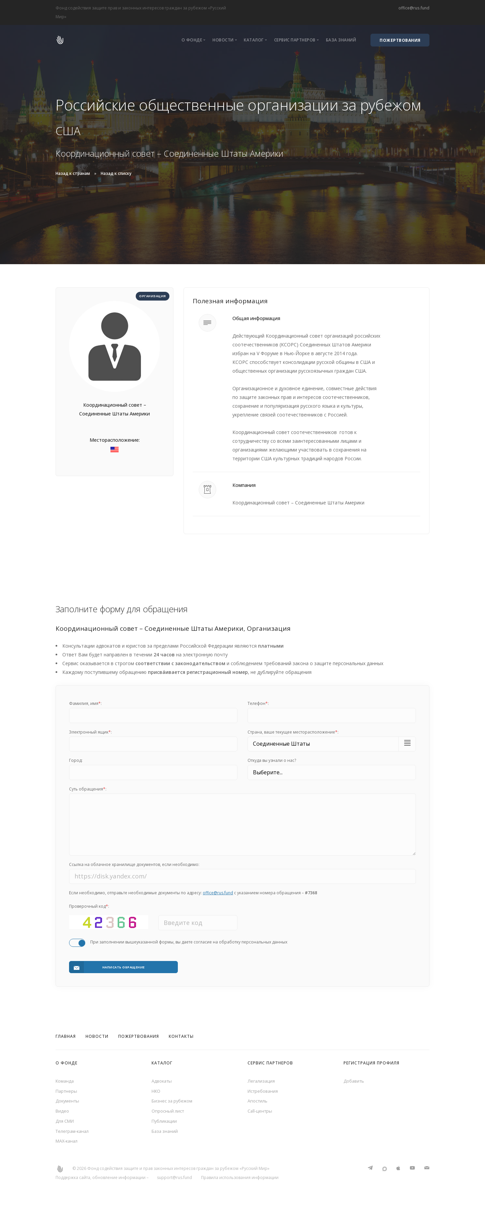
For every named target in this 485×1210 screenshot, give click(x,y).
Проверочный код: (89, 911)
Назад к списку (116, 173)
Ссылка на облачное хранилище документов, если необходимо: (134, 869)
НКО (157, 1090)
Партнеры (67, 1090)
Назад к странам (73, 173)
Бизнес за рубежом (174, 1101)
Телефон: (258, 703)
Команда (66, 1079)
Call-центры (261, 1112)
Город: (76, 760)
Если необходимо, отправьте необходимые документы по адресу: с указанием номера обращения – (193, 898)
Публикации (165, 1123)
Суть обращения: (87, 789)
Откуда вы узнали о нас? (272, 760)
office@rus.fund (413, 8)
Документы (69, 1101)
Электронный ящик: (90, 732)
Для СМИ (66, 1123)
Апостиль (258, 1101)
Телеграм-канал (74, 1134)
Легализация (262, 1079)
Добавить (355, 1079)
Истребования (264, 1090)
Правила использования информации (240, 1182)
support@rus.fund (174, 1182)
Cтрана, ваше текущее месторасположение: (293, 732)
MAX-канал (68, 1145)
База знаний (341, 40)
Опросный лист (169, 1112)
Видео (63, 1112)
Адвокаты (163, 1079)
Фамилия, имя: (85, 703)
